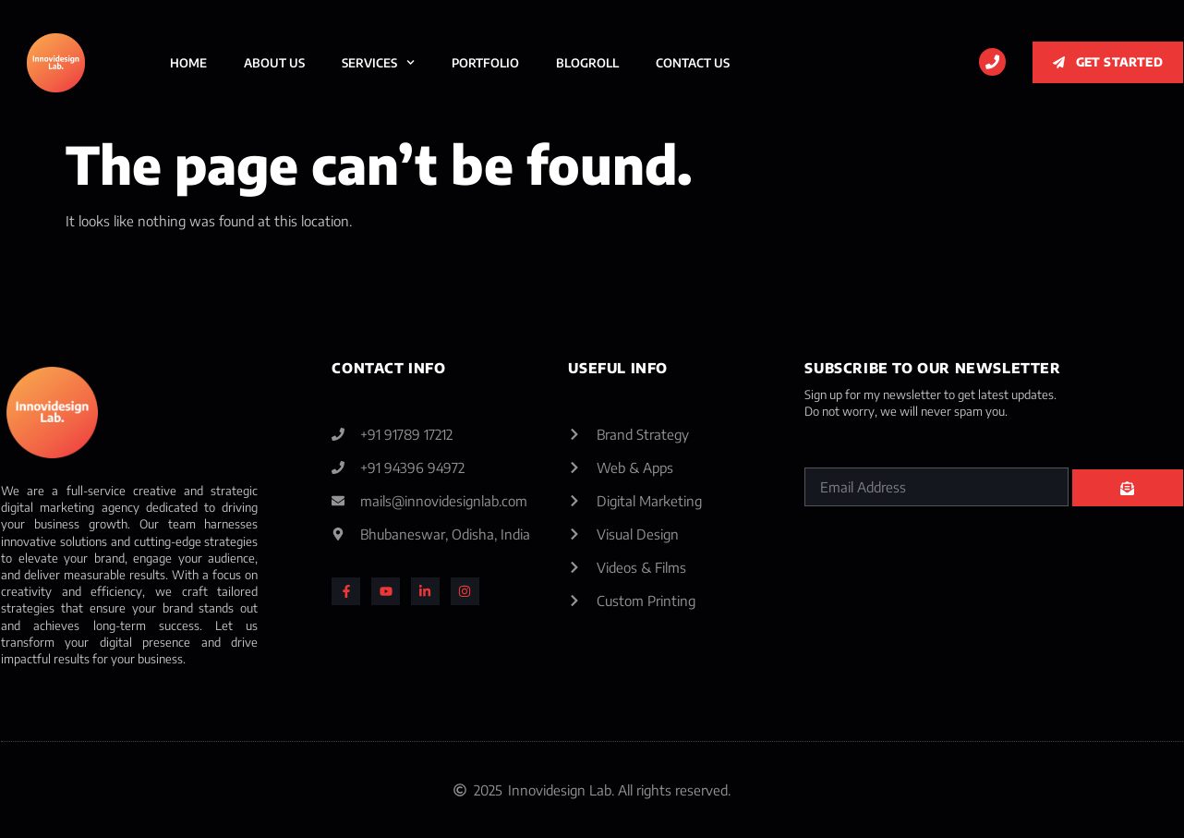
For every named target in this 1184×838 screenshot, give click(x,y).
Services (378, 62)
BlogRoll (587, 62)
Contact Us (693, 62)
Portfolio (485, 62)
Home (188, 62)
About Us (274, 62)
